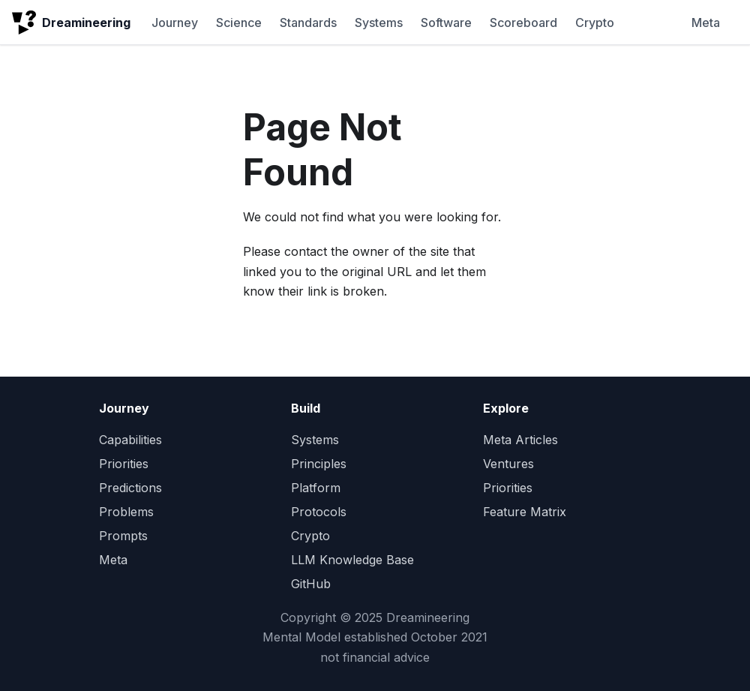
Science (239, 22)
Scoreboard (523, 22)
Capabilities (130, 439)
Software (446, 22)
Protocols (318, 511)
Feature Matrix (524, 511)
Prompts (123, 535)
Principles (318, 463)
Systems (379, 22)
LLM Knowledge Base (352, 559)
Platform (315, 487)
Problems (126, 511)
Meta (706, 22)
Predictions (130, 487)
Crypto (594, 22)
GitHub (311, 583)
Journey (175, 22)
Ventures (508, 463)
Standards (308, 22)
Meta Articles (520, 439)
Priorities (123, 463)
